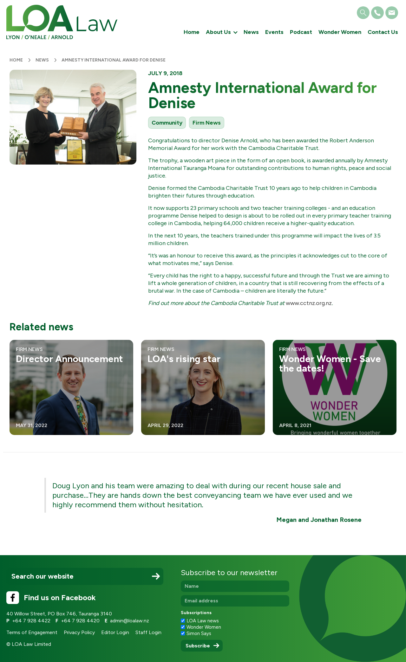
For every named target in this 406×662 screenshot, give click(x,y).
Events (274, 32)
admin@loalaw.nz (129, 621)
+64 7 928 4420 (80, 621)
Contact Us (383, 32)
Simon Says (199, 633)
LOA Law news (203, 621)
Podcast (301, 32)
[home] (61, 22)
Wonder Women (339, 32)
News (251, 32)
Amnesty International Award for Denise (114, 60)
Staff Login (148, 632)
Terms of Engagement (31, 632)
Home (192, 32)
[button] (221, 32)
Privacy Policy (79, 632)
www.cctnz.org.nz (309, 303)
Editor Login (115, 632)
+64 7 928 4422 (31, 621)
